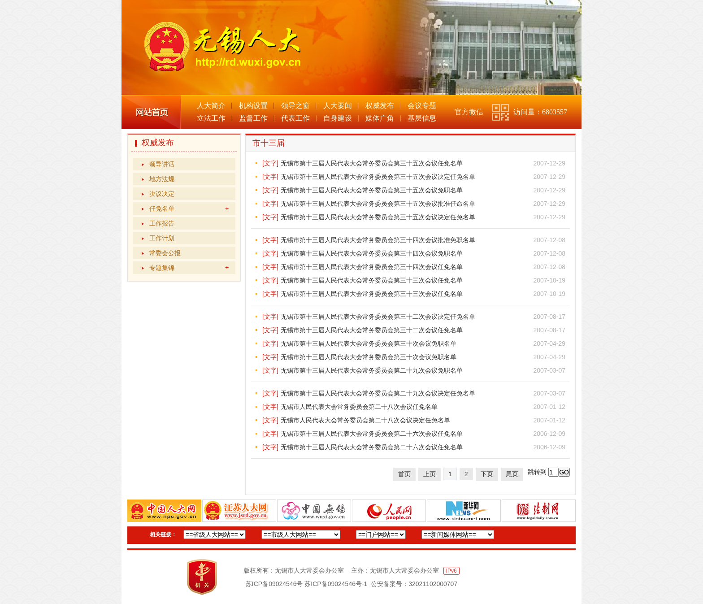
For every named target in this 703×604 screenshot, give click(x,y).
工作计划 (161, 238)
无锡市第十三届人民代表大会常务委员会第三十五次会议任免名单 (372, 163)
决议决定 (161, 193)
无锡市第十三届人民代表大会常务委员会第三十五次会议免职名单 (372, 190)
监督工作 (253, 118)
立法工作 (211, 118)
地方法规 (161, 179)
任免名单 (189, 208)
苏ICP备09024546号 (274, 583)
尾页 (512, 474)
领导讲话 (161, 164)
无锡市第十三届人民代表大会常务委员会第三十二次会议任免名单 (372, 330)
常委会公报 (165, 252)
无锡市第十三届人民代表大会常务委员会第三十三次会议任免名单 (372, 280)
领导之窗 (295, 105)
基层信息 (422, 118)
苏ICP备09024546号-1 (335, 583)
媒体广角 (379, 118)
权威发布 (379, 105)
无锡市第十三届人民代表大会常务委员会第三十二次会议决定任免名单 (378, 316)
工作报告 (161, 223)
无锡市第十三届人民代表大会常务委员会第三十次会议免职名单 (368, 343)
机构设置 (253, 105)
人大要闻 (337, 105)
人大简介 (211, 105)
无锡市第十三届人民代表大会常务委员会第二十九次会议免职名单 (372, 370)
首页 (404, 474)
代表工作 (295, 118)
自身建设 (337, 118)
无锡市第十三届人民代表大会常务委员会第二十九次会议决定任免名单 (378, 393)
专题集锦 (189, 267)
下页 (487, 474)
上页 (429, 474)
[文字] (270, 163)
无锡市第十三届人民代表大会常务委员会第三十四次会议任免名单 (372, 266)
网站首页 (151, 112)
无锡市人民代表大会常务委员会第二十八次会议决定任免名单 (365, 420)
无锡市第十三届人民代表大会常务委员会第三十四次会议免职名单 (372, 253)
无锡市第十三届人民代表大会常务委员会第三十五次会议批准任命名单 (378, 203)
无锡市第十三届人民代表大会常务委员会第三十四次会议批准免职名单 (378, 239)
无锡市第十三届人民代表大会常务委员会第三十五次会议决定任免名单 (378, 176)
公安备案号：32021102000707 (414, 583)
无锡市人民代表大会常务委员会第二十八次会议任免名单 (359, 406)
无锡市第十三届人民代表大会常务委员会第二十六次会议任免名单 (372, 433)
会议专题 (422, 105)
